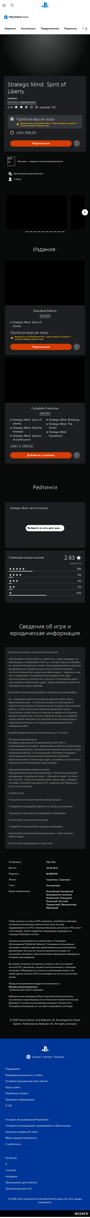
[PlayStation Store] (17, 17)
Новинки (10, 28)
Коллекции (28, 28)
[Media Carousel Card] (37, 212)
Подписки (70, 28)
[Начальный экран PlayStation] (45, 5)
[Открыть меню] (4, 5)
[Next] (85, 212)
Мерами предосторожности (23, 986)
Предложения (50, 28)
